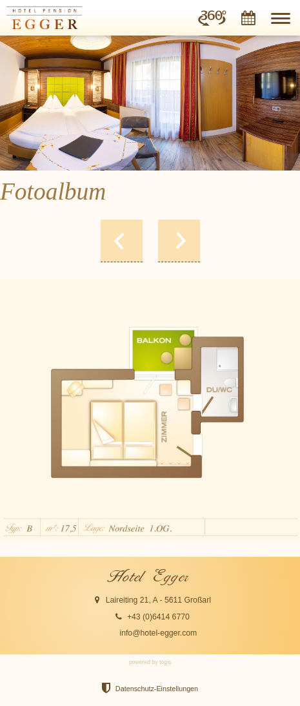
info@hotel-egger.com (158, 633)
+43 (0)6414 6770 (158, 616)
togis (165, 662)
